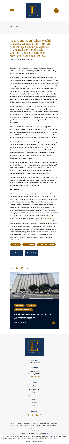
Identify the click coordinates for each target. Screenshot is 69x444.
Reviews (34, 402)
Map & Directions (34, 376)
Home (34, 386)
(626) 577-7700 (34, 362)
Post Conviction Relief (46, 244)
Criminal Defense (34, 396)
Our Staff (34, 392)
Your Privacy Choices (42, 434)
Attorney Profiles (34, 389)
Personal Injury (34, 399)
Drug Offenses (29, 244)
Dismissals (15, 244)
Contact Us (34, 406)
